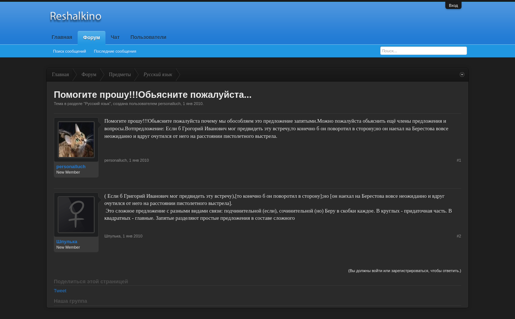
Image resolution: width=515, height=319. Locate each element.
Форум (91, 37)
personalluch (169, 103)
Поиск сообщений (69, 51)
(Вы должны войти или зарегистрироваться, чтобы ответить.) (404, 270)
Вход (453, 5)
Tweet (60, 290)
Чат (115, 37)
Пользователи (148, 37)
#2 (459, 236)
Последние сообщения (115, 51)
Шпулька (66, 241)
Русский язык (97, 103)
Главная (62, 37)
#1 (459, 160)
